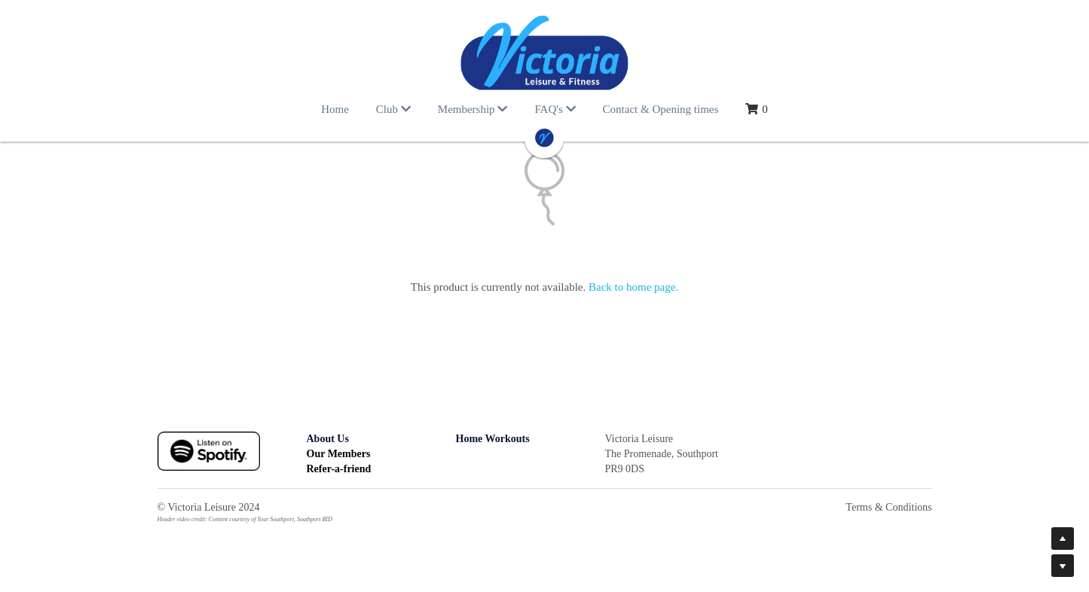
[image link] (544, 52)
